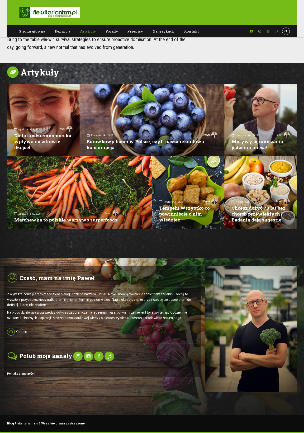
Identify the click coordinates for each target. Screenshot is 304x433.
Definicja (63, 31)
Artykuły (88, 31)
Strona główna (32, 31)
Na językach (163, 31)
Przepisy (135, 31)
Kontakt (191, 31)
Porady (111, 31)
